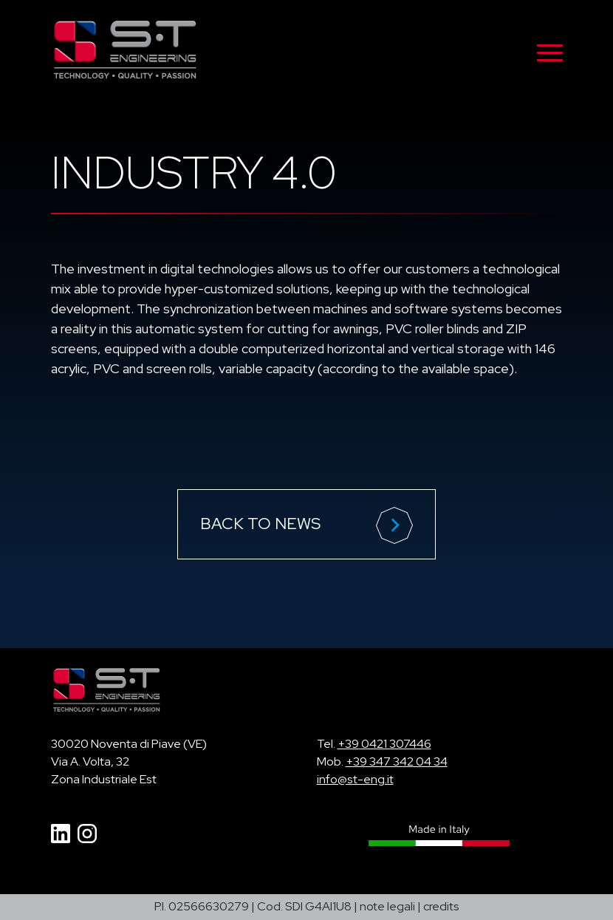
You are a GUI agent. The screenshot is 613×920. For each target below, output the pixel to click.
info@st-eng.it (355, 779)
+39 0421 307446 (384, 744)
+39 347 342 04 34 (397, 761)
